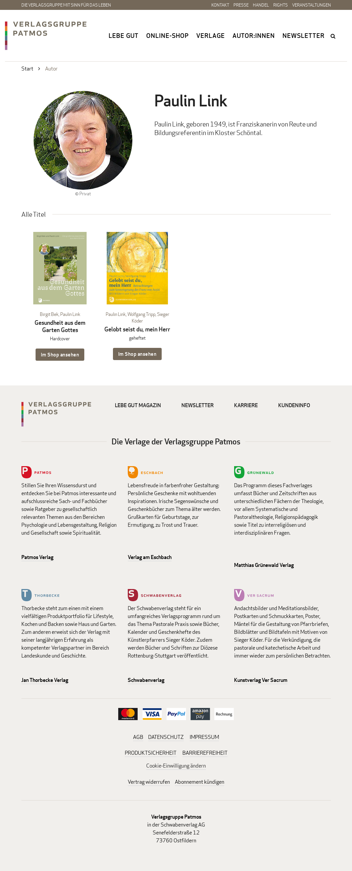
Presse (241, 5)
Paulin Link (70, 314)
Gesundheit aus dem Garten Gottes (60, 326)
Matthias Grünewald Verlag (264, 565)
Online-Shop (167, 35)
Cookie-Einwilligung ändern (176, 765)
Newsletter (304, 35)
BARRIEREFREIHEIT (205, 752)
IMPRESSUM (204, 737)
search (333, 36)
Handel (261, 5)
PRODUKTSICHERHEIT (150, 752)
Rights (280, 5)
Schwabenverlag (146, 680)
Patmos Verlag (37, 557)
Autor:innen (253, 35)
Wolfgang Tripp (141, 314)
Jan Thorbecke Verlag (44, 680)
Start (27, 68)
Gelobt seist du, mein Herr (137, 329)
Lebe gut (124, 35)
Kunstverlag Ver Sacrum (260, 680)
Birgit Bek (49, 314)
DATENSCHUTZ (166, 737)
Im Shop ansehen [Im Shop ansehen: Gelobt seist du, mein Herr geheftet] (137, 354)
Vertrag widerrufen (149, 781)
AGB (138, 737)
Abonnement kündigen (199, 781)
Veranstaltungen (311, 5)
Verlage (210, 35)
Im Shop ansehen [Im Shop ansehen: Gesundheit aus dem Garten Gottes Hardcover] (60, 354)
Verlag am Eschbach (150, 557)
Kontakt (220, 5)
